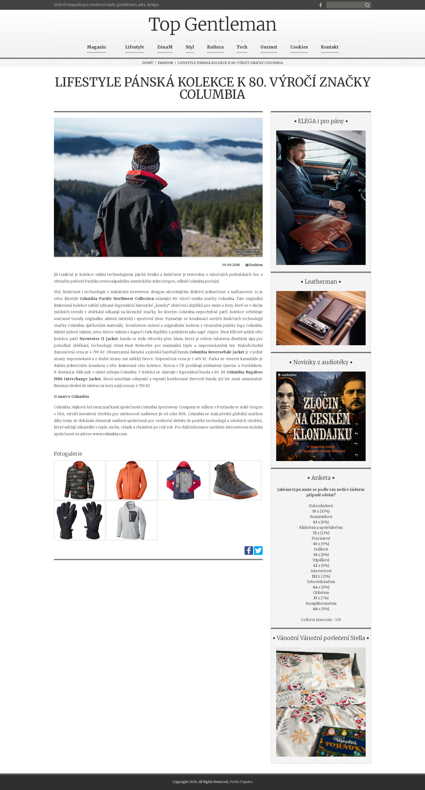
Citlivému (321, 592)
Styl (190, 45)
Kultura (215, 45)
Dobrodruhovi (321, 506)
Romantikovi (321, 516)
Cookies (299, 45)
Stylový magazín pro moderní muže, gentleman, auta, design (106, 4)
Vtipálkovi (321, 560)
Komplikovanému (321, 603)
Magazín (96, 45)
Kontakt (330, 45)
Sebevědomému (321, 582)
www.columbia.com (110, 434)
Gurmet (268, 45)
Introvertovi (321, 571)
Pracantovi (321, 538)
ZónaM (165, 45)
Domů (147, 63)
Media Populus (241, 782)
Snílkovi (321, 549)
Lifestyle (134, 45)
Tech (242, 45)
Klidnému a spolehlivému (321, 527)
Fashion (165, 63)
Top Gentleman (212, 24)
